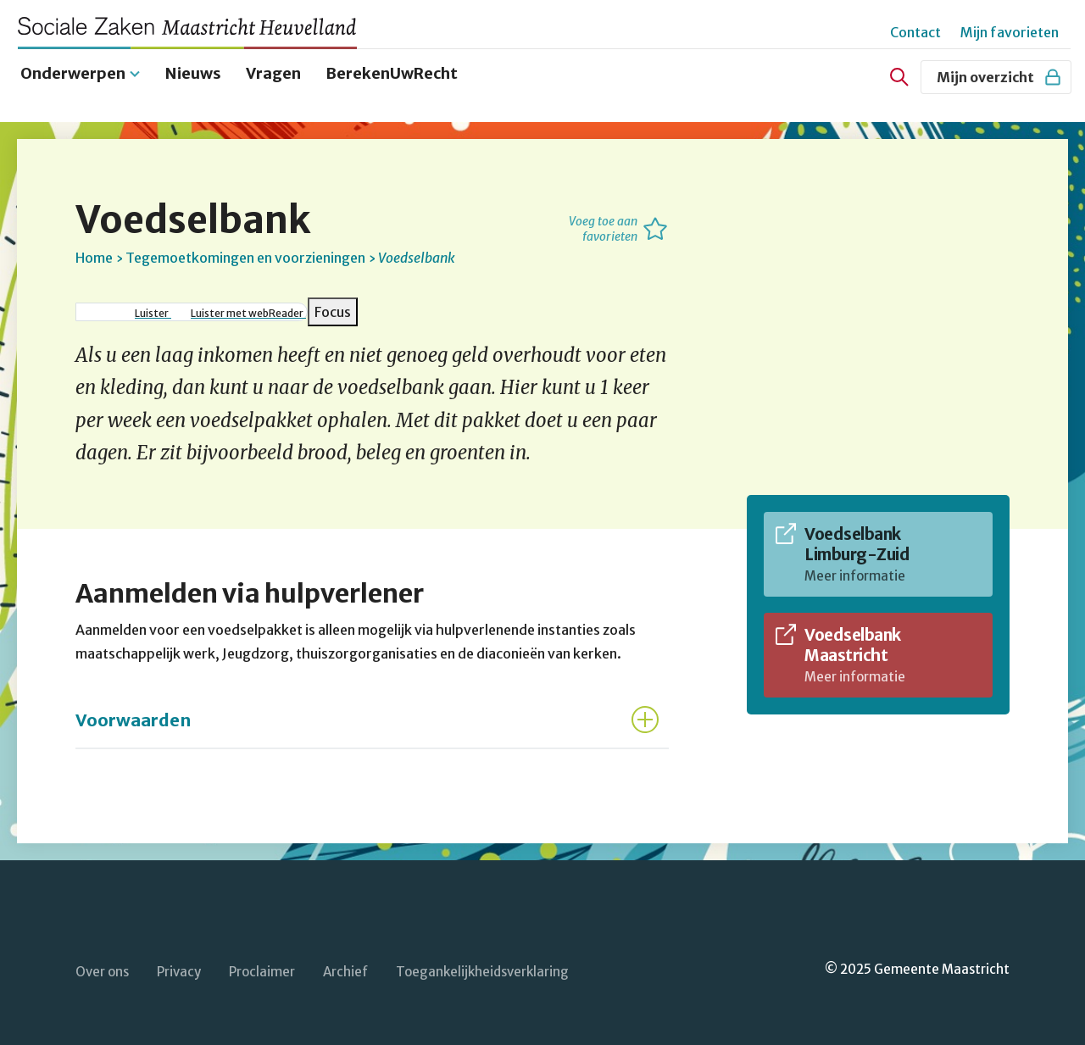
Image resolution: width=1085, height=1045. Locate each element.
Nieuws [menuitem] (193, 70)
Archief (345, 969)
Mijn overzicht (1000, 77)
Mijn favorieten (1009, 32)
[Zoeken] (899, 77)
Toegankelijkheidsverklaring (482, 969)
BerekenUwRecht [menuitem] (392, 70)
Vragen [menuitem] (273, 70)
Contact (915, 32)
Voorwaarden (133, 716)
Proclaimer (262, 969)
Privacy (179, 969)
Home (94, 254)
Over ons (102, 969)
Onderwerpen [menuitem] (72, 70)
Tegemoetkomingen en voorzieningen (245, 254)
